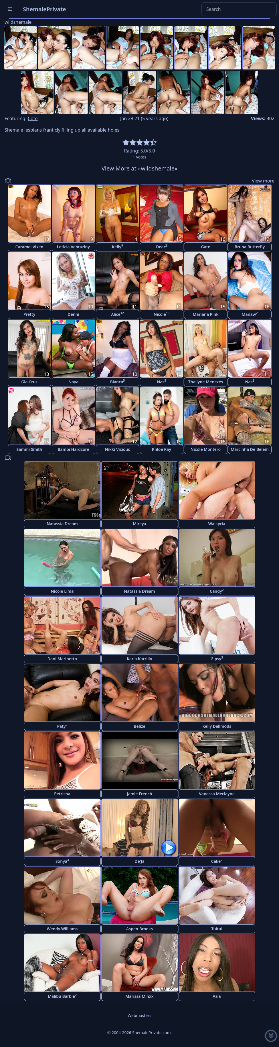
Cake (217, 861)
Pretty (29, 314)
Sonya (62, 861)
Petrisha (62, 793)
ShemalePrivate (44, 9)
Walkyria (216, 523)
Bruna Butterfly (250, 246)
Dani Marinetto (62, 658)
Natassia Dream (62, 523)
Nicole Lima (62, 591)
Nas (161, 381)
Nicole (161, 314)
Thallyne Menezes (205, 381)
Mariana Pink (206, 314)
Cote (33, 118)
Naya (73, 381)
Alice (117, 314)
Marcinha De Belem (250, 449)
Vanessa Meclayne (217, 793)
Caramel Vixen (29, 246)
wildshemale (18, 22)
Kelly (117, 246)
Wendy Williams (62, 928)
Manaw (250, 314)
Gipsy (217, 658)
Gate (205, 246)
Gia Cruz (29, 381)
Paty (62, 726)
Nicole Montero (206, 449)
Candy (217, 591)
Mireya (139, 523)
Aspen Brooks (139, 928)
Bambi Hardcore (73, 449)
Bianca (117, 381)
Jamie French (139, 793)
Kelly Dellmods (216, 726)
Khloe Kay (161, 449)
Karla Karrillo (139, 658)
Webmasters (139, 1015)
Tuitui (216, 928)
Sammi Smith (29, 449)
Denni (73, 314)
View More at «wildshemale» (139, 168)
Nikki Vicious (117, 449)
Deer (161, 246)
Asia (217, 996)
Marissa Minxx (139, 996)
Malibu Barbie (62, 996)
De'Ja (139, 861)
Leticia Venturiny (73, 246)
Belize (139, 726)
